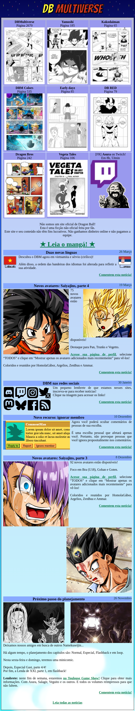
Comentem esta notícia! (115, 274)
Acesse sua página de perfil (93, 354)
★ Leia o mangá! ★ (67, 244)
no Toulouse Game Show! (81, 678)
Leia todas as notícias (67, 702)
